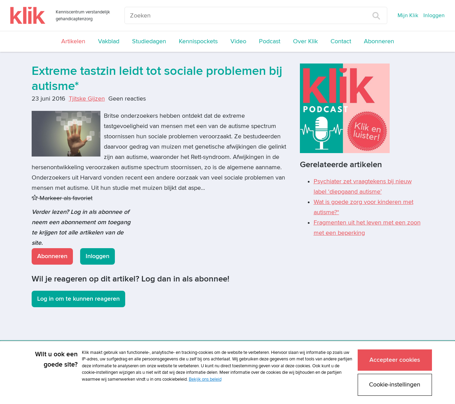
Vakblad (108, 41)
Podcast (269, 41)
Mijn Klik (408, 15)
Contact (341, 41)
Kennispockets (198, 41)
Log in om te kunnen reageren (78, 298)
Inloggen (434, 15)
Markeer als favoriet (62, 198)
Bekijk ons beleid (205, 379)
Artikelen (73, 41)
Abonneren (379, 41)
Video (238, 41)
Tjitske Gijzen (87, 98)
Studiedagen (149, 41)
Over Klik (305, 41)
